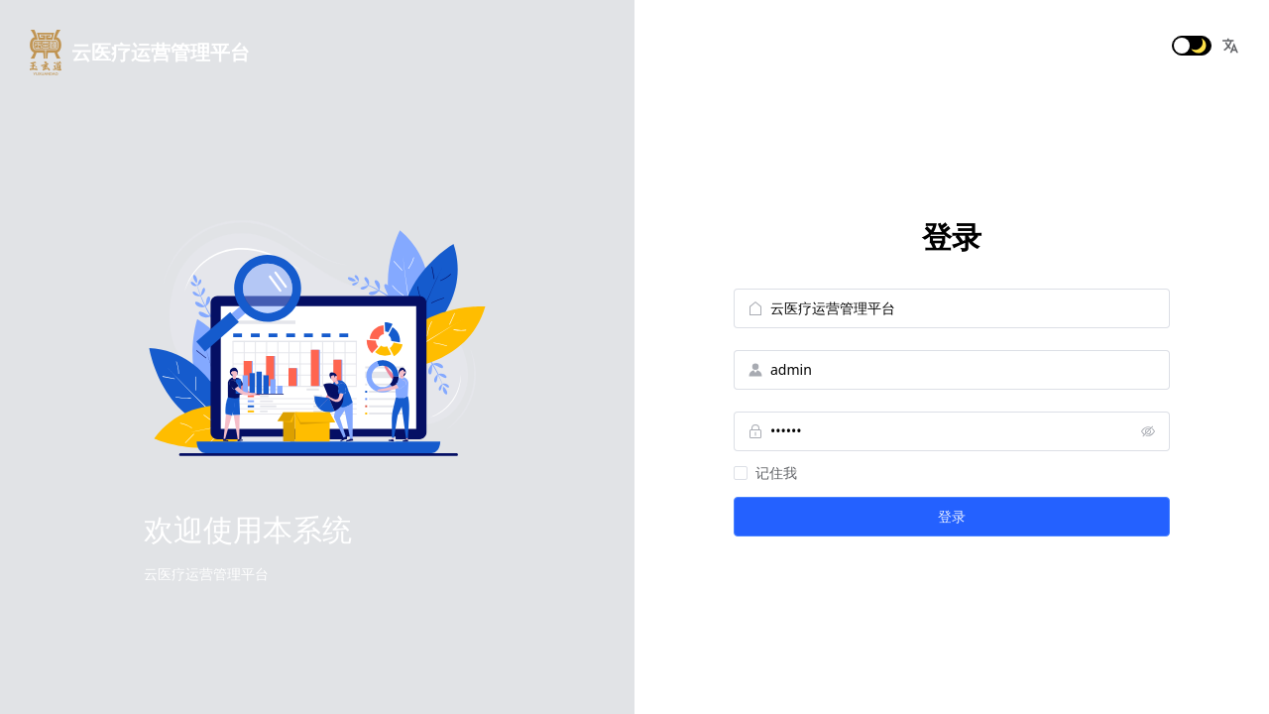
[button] (1230, 46)
